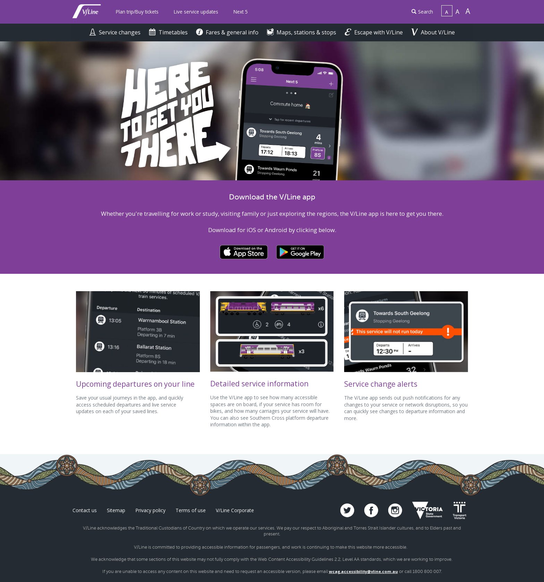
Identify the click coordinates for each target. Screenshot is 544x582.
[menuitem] (137, 12)
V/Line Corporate (235, 510)
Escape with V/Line (374, 32)
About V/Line (433, 32)
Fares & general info (228, 32)
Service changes (115, 32)
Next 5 (240, 11)
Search (422, 11)
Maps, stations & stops (302, 32)
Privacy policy (150, 510)
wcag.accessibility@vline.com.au (363, 571)
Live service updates (196, 11)
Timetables (169, 32)
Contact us (85, 510)
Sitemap (116, 510)
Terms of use (191, 510)
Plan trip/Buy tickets (137, 11)
